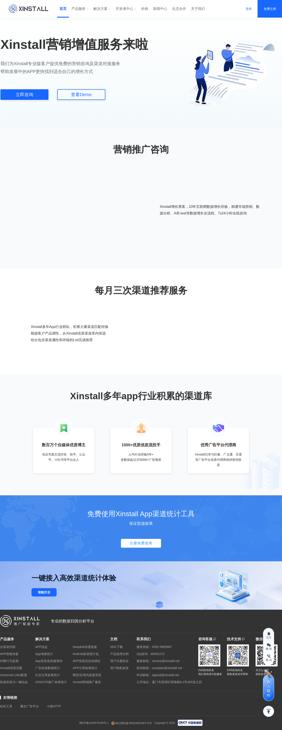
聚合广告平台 (29, 706)
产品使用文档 (119, 654)
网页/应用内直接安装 (87, 675)
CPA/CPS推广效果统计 (51, 682)
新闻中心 (160, 9)
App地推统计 (44, 654)
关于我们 (198, 9)
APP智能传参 (9, 654)
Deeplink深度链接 (85, 647)
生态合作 (179, 9)
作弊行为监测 (9, 661)
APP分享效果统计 (85, 668)
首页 (63, 9)
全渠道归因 (7, 647)
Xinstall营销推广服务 (87, 682)
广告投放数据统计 (47, 668)
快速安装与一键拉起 (14, 682)
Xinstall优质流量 (11, 668)
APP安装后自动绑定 (86, 661)
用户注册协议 (119, 661)
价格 (144, 9)
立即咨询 (24, 94)
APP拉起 (41, 647)
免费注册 (270, 9)
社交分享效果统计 (47, 675)
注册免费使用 (141, 543)
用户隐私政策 (119, 668)
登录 (249, 9)
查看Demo (81, 94)
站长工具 (6, 706)
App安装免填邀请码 (48, 661)
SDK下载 (116, 647)
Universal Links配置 (13, 675)
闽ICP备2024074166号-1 (94, 723)
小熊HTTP (54, 706)
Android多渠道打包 (86, 654)
